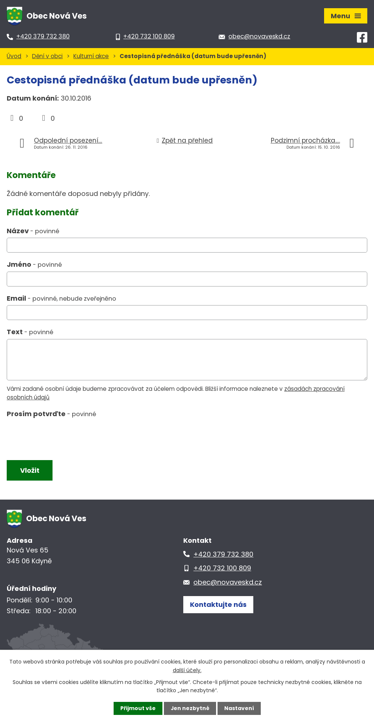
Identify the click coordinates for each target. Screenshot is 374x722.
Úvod (14, 56)
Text (30, 331)
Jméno (34, 264)
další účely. (187, 670)
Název (33, 230)
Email (61, 298)
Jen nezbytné (189, 708)
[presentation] (62, 437)
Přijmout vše (137, 708)
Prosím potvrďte (51, 413)
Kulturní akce (91, 56)
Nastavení (239, 708)
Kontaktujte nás (218, 604)
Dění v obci (47, 56)
